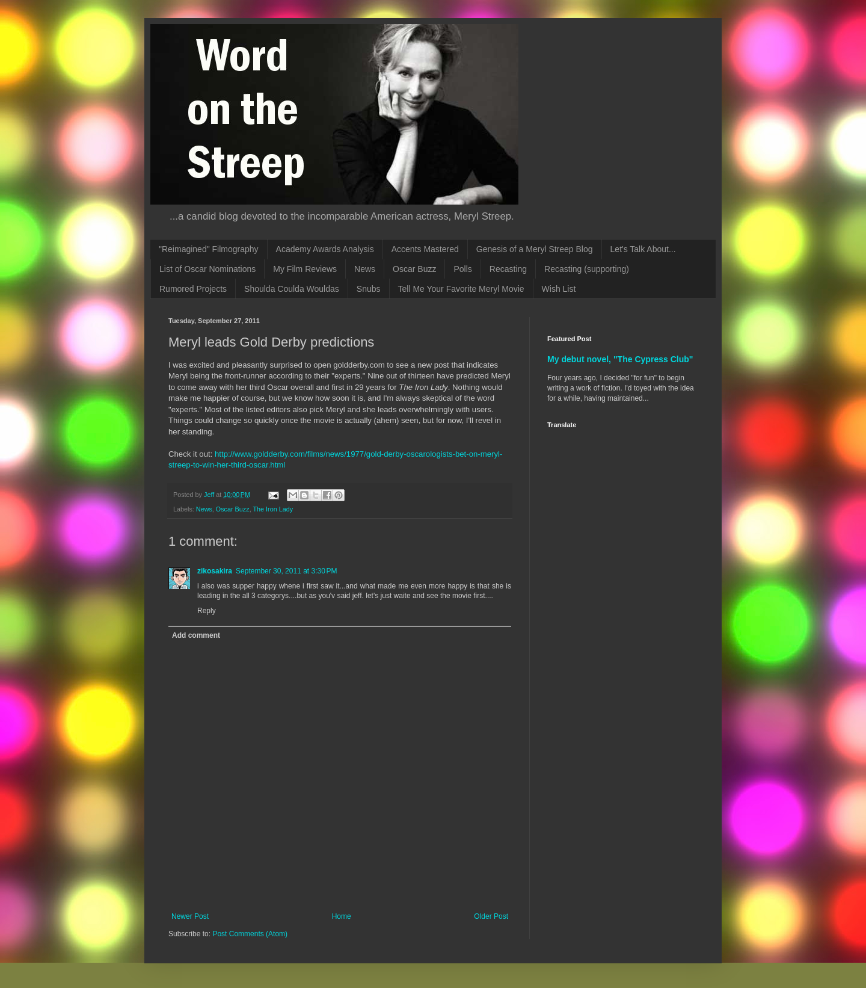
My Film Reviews (305, 269)
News (364, 269)
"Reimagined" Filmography (209, 249)
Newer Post (190, 916)
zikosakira (214, 571)
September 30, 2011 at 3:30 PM (286, 571)
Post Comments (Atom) (249, 934)
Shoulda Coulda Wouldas (291, 289)
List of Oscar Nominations (207, 269)
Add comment (196, 635)
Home (341, 916)
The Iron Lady (273, 509)
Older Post (491, 916)
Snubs (369, 289)
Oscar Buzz (414, 269)
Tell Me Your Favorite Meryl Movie (461, 289)
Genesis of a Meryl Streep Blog (534, 249)
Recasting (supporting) (586, 269)
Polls (462, 269)
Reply (206, 611)
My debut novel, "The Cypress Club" (620, 359)
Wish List (559, 289)
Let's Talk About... (643, 249)
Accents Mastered (425, 249)
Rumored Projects (193, 289)
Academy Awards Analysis (325, 249)
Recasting (508, 269)
